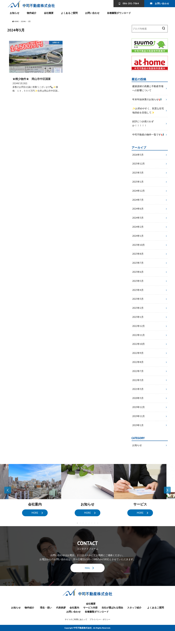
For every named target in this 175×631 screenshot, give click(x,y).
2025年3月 (138, 172)
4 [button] (86, 523)
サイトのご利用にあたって (76, 619)
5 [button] (89, 523)
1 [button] (77, 523)
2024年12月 (138, 190)
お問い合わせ (162, 3)
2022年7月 (138, 371)
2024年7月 (138, 199)
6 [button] (92, 523)
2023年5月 (138, 280)
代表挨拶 (61, 607)
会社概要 (48, 13)
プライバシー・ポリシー (100, 619)
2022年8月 (138, 362)
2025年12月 (138, 163)
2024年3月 (138, 217)
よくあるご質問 (69, 13)
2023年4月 (138, 290)
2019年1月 (138, 425)
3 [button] (83, 523)
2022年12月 (138, 326)
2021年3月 (138, 389)
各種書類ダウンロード (119, 13)
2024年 (23, 21)
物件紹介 (31, 13)
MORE (34, 513)
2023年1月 (138, 317)
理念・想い (46, 607)
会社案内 (74, 607)
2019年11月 (138, 416)
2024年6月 (138, 208)
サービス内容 (90, 607)
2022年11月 (138, 335)
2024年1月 (138, 235)
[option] (35, 490)
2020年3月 (138, 398)
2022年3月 (138, 380)
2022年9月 (138, 353)
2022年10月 (138, 344)
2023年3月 (138, 299)
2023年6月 (138, 272)
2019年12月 (138, 407)
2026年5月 (138, 154)
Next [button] (167, 490)
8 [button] (97, 523)
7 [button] (94, 523)
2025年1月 (138, 181)
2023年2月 (138, 308)
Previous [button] (7, 490)
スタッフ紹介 (134, 607)
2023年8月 (138, 253)
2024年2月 (138, 226)
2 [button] (80, 523)
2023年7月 (138, 263)
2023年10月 (138, 244)
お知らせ (14, 13)
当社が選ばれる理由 (112, 607)
